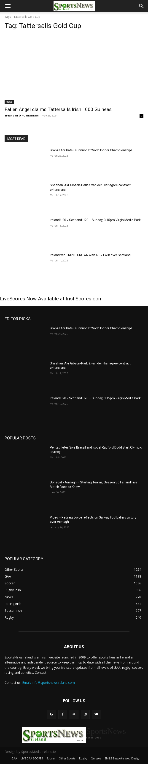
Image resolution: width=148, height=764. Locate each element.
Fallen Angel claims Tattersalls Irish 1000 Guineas (58, 109)
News (9, 101)
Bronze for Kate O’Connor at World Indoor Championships (91, 150)
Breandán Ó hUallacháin (22, 115)
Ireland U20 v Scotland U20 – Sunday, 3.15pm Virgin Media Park (95, 220)
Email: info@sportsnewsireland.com (48, 682)
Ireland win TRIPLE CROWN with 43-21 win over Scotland (90, 255)
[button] (7, 6)
